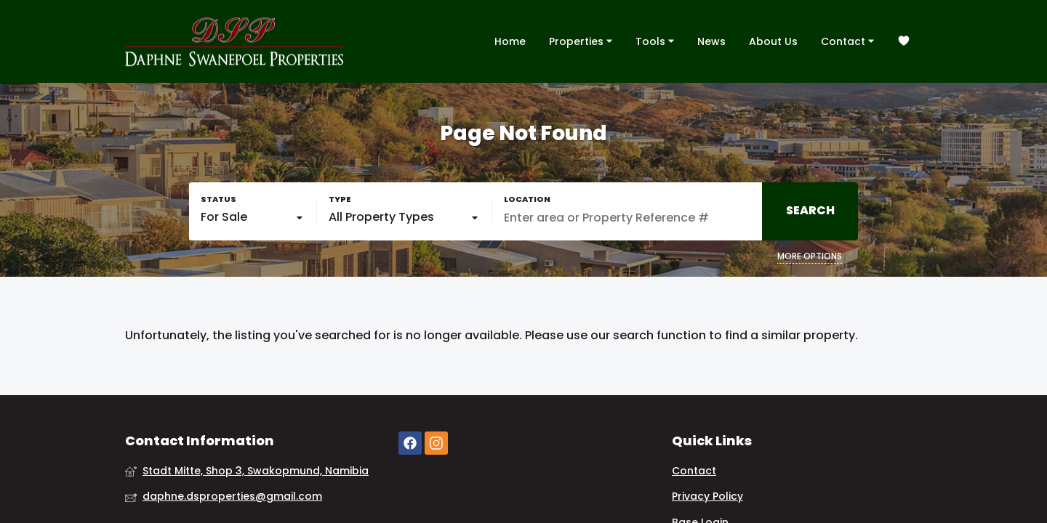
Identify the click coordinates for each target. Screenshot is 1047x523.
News (711, 41)
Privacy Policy (707, 496)
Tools (654, 40)
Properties (580, 40)
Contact (847, 40)
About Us (773, 41)
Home (510, 41)
